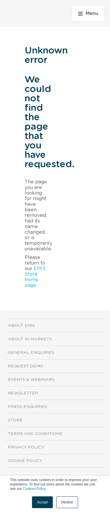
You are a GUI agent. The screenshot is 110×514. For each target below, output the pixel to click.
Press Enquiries (27, 407)
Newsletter (23, 393)
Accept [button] (42, 502)
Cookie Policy (25, 461)
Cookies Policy (34, 489)
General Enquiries (31, 353)
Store (15, 420)
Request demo (25, 366)
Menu (88, 13)
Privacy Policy (26, 447)
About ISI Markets (30, 339)
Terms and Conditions (35, 434)
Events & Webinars (31, 380)
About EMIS (21, 326)
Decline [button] (67, 502)
